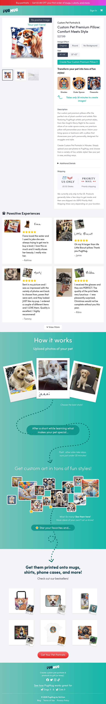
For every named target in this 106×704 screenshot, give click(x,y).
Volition (61, 697)
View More (53, 327)
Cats (60, 689)
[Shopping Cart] (101, 10)
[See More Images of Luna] (53, 600)
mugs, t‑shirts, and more (77, 2)
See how (39, 685)
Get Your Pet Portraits (53, 654)
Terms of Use (49, 700)
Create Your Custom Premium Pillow (79, 61)
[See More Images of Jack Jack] (21, 600)
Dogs (46, 689)
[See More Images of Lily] (84, 632)
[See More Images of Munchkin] (53, 632)
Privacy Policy (63, 700)
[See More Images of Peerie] (21, 632)
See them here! (82, 516)
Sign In (93, 10)
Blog (39, 700)
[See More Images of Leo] (84, 600)
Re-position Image (40, 19)
